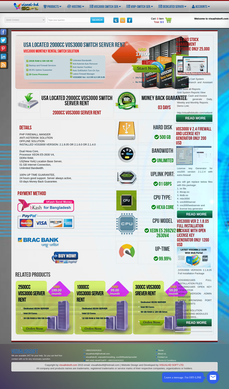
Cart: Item (157, 18)
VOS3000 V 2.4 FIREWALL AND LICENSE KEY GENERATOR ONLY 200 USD (193, 135)
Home (160, 350)
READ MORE (195, 118)
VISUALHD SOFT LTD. (171, 365)
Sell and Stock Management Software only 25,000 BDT (193, 46)
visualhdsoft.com (68, 365)
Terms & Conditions (166, 360)
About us (161, 354)
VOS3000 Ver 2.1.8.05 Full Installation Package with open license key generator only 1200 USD (193, 233)
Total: (159, 22)
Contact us (161, 357)
